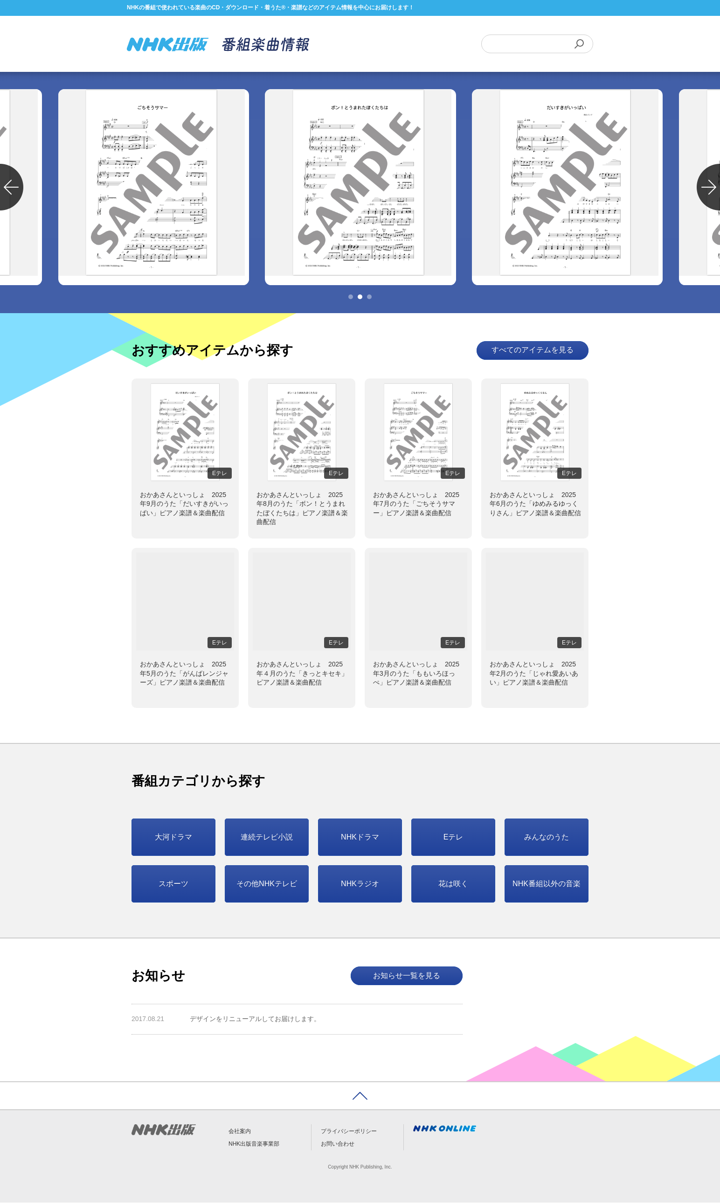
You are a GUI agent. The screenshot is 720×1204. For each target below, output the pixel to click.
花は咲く (453, 885)
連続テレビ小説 (267, 838)
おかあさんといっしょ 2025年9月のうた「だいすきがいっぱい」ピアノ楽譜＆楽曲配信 (184, 505)
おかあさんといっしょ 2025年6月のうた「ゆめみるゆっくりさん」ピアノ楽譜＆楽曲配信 (535, 505)
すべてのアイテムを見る (533, 352)
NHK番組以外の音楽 (546, 885)
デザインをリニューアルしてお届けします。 (255, 1020)
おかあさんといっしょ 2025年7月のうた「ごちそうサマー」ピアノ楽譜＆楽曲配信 (416, 505)
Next (708, 188)
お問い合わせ (337, 1145)
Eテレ (453, 838)
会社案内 (239, 1132)
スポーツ (173, 885)
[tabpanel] (360, 189)
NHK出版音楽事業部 (253, 1145)
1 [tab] (350, 298)
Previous (11, 188)
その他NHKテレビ (266, 885)
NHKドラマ (360, 838)
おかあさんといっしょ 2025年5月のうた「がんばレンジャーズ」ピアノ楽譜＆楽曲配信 (184, 674)
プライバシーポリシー (349, 1132)
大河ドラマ (173, 838)
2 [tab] (360, 298)
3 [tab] (369, 298)
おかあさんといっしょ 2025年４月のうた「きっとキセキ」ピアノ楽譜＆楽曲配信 (302, 674)
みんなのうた (546, 838)
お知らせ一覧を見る (406, 977)
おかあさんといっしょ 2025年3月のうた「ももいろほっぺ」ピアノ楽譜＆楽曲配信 (416, 674)
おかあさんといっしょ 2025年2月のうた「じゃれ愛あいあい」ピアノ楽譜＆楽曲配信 (534, 674)
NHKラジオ (360, 885)
